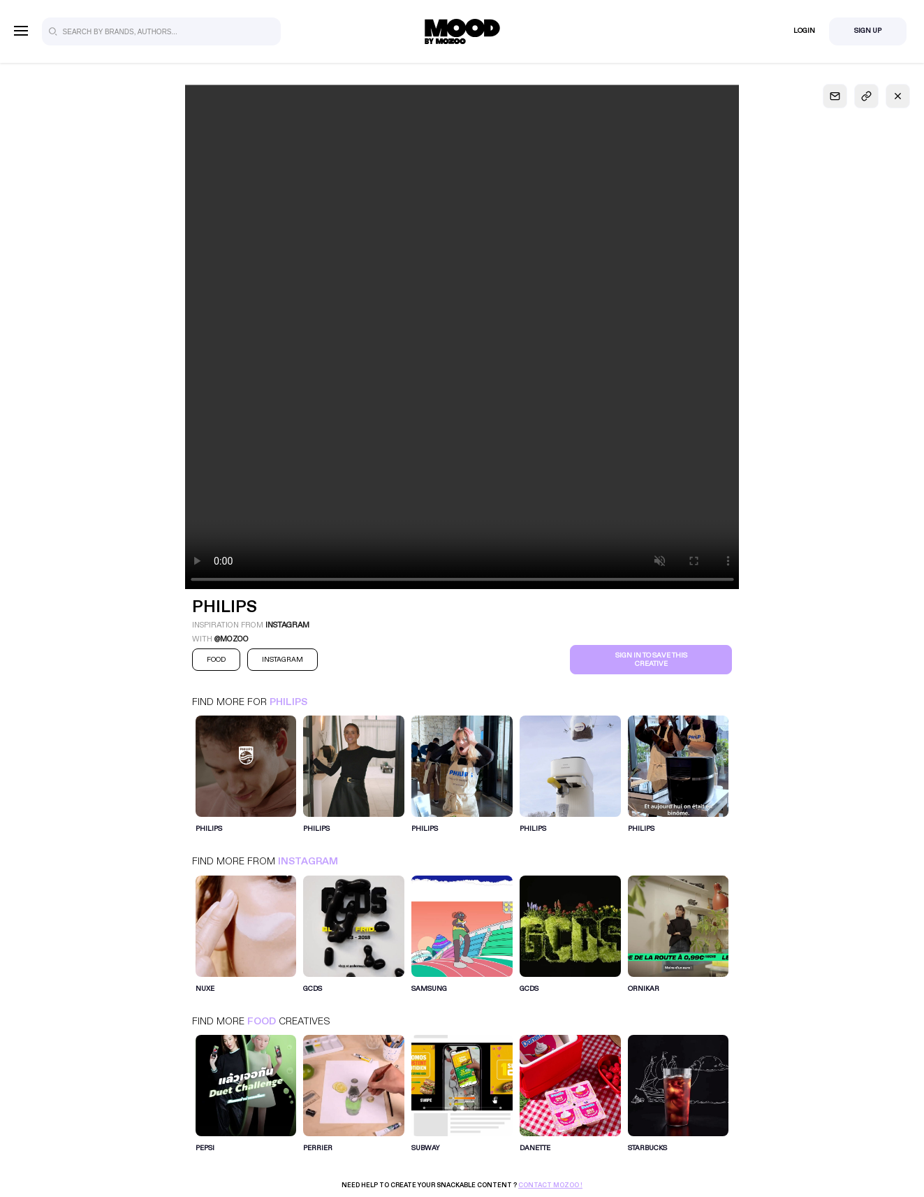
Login (804, 31)
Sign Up (867, 31)
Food (261, 1021)
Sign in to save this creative (651, 660)
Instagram (308, 861)
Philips (288, 702)
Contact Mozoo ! (550, 1185)
